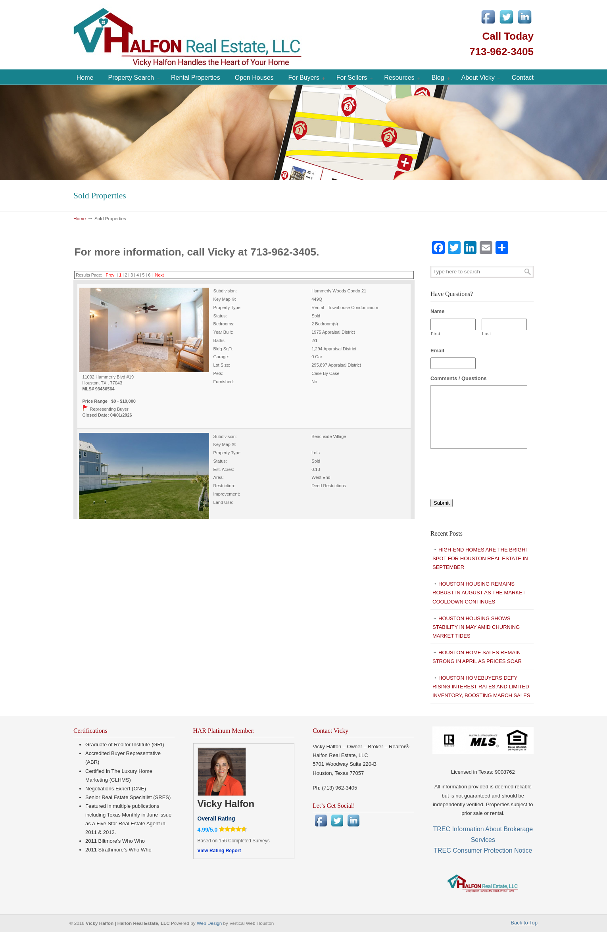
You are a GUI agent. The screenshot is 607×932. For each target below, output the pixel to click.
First (435, 333)
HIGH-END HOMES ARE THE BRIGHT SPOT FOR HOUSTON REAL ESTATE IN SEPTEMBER (480, 558)
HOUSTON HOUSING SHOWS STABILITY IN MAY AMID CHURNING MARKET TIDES (476, 627)
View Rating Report (219, 850)
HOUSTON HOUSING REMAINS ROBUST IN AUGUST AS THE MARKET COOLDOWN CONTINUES (479, 592)
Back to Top (524, 923)
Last (486, 333)
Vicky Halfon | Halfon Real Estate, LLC (232, 35)
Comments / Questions (458, 378)
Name (437, 311)
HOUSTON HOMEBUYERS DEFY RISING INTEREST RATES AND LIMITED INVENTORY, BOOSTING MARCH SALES (481, 686)
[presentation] (490, 470)
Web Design (210, 923)
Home (79, 218)
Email (437, 351)
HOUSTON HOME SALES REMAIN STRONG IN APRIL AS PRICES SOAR (477, 657)
